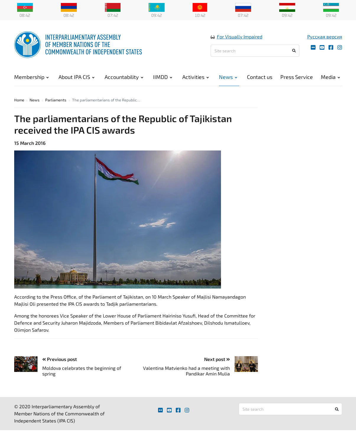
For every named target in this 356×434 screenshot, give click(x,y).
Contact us (259, 77)
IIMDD (162, 77)
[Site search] (255, 51)
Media (330, 77)
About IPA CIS (76, 77)
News (228, 77)
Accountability (124, 77)
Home (19, 100)
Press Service (296, 77)
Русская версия (324, 36)
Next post (217, 359)
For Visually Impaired (239, 36)
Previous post (59, 359)
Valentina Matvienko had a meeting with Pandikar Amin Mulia (186, 370)
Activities (195, 77)
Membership (31, 77)
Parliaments (55, 100)
